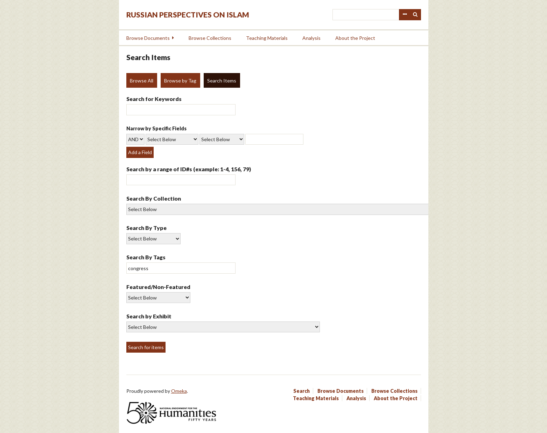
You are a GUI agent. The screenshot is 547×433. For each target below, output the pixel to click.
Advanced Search (404, 14)
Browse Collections (210, 38)
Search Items (221, 81)
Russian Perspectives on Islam (187, 14)
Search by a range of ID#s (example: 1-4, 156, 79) (188, 169)
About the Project (355, 38)
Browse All (141, 81)
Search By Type (146, 227)
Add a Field (140, 152)
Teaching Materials (267, 38)
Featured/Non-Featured (158, 286)
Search (415, 14)
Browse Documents (148, 38)
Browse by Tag (180, 81)
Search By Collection (153, 198)
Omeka (179, 391)
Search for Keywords (154, 98)
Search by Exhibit (148, 316)
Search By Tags (146, 257)
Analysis (311, 38)
